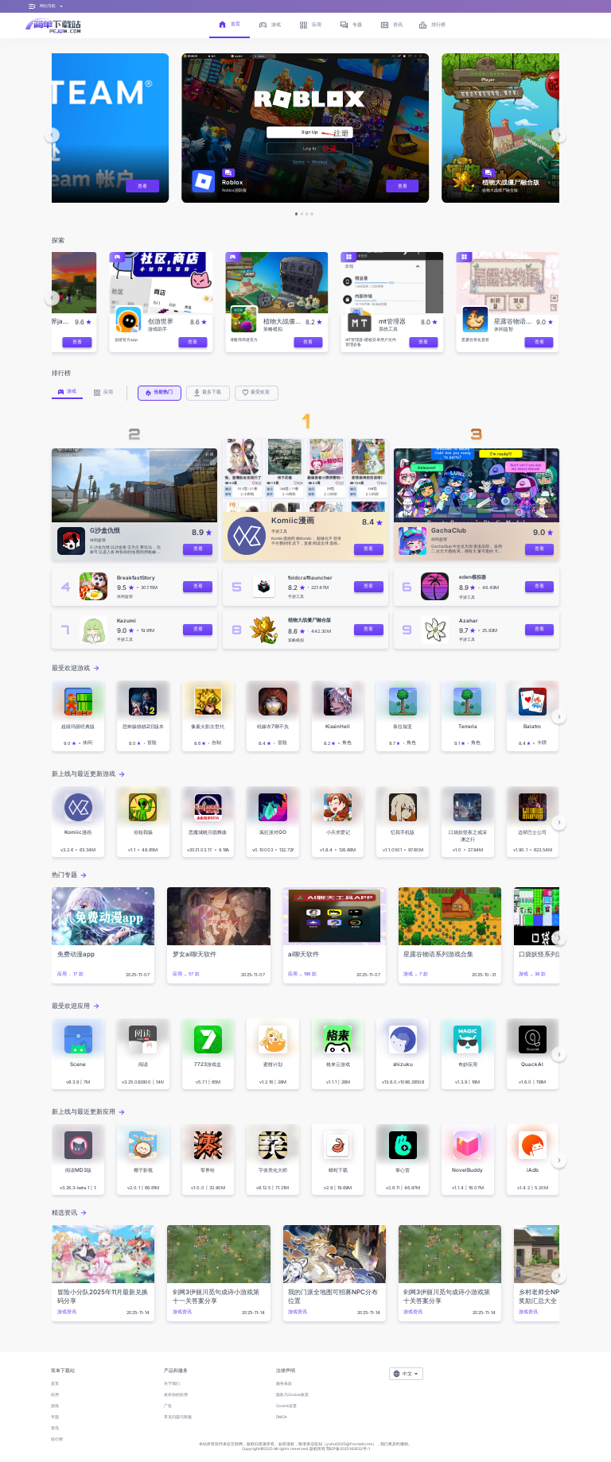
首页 (55, 1383)
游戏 (55, 1405)
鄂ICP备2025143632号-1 (348, 1448)
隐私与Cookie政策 (292, 1394)
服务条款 (284, 1383)
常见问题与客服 (178, 1416)
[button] (52, 134)
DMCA (281, 1416)
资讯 (55, 1427)
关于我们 (172, 1383)
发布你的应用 (176, 1394)
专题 (55, 1416)
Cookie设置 (286, 1405)
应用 (55, 1394)
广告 (168, 1405)
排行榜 (57, 1439)
